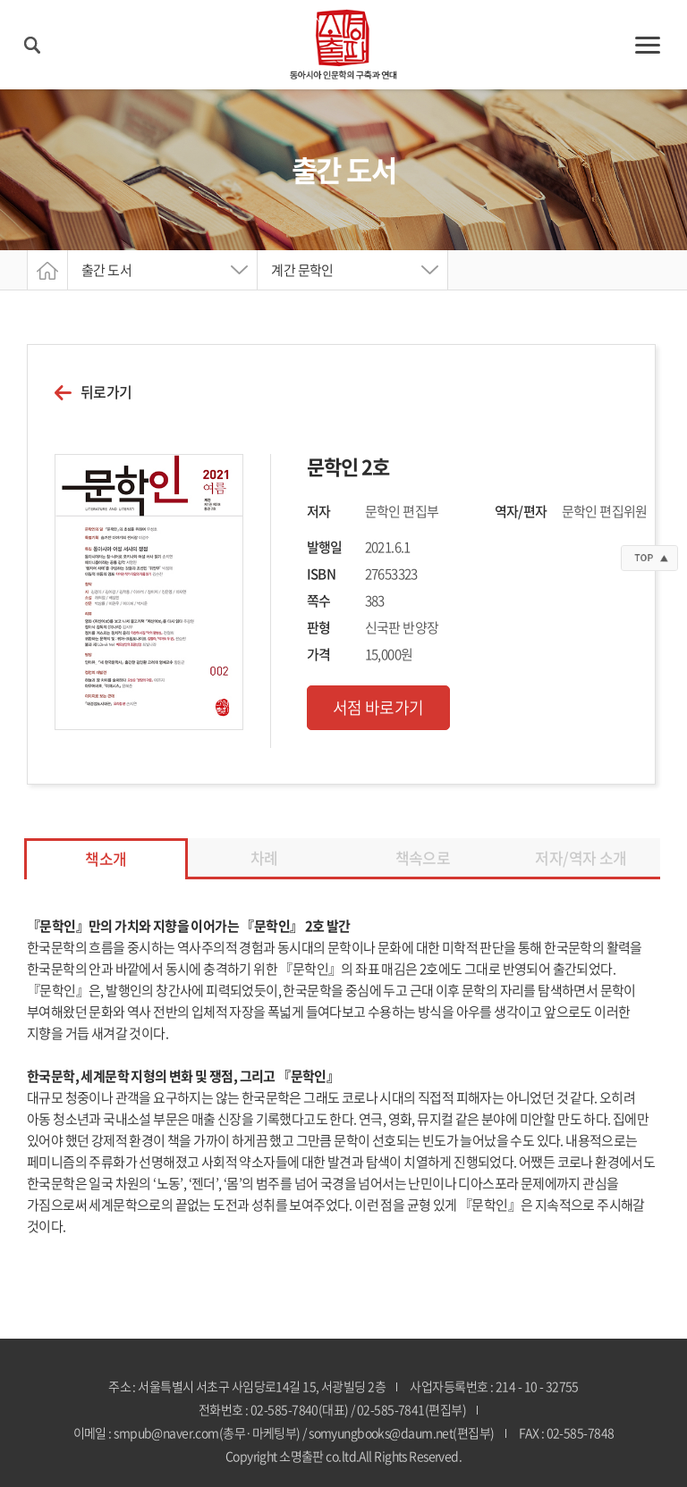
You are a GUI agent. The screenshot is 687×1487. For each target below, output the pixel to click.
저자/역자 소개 (580, 857)
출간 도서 (106, 270)
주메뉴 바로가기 (0, 0)
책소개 (105, 858)
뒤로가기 (106, 391)
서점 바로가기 (378, 707)
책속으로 (423, 857)
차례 (264, 857)
